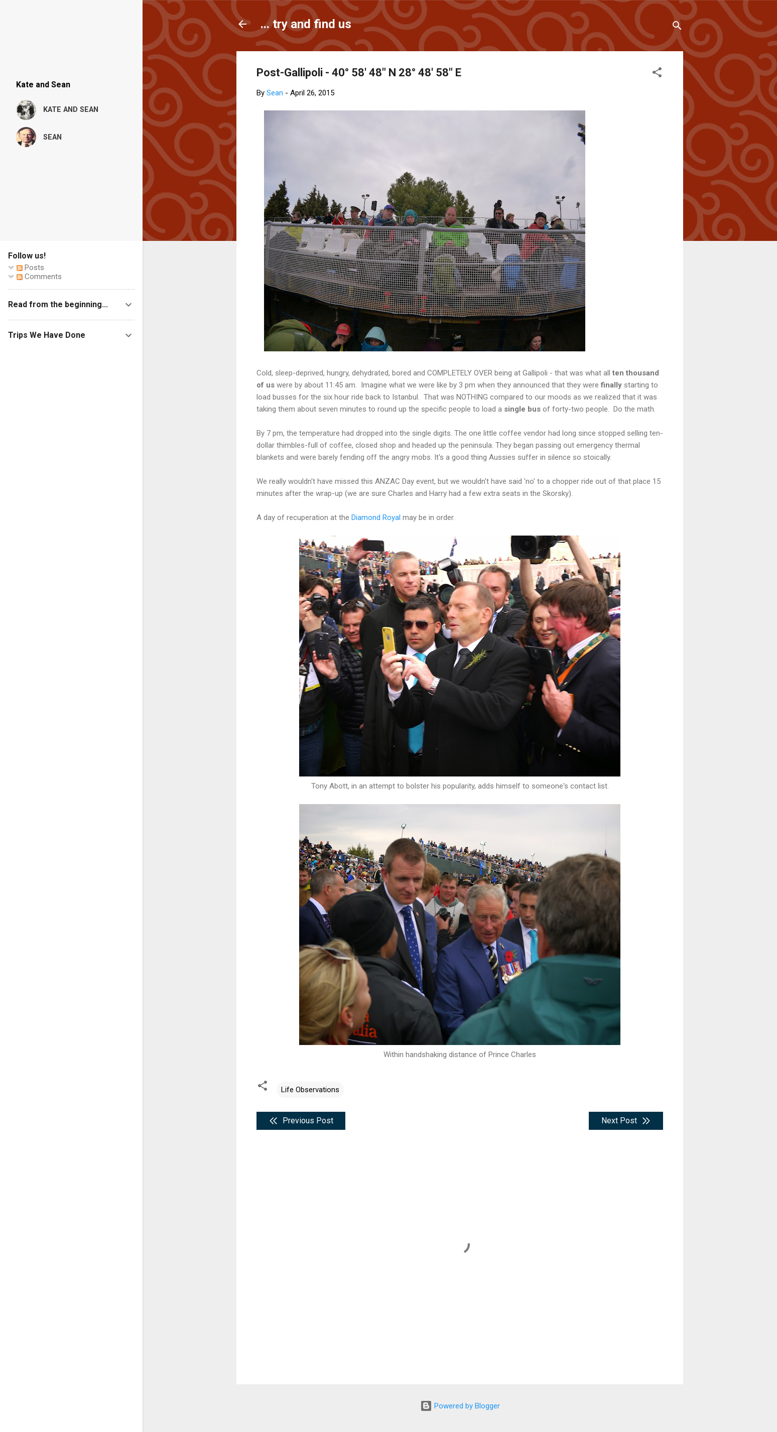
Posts (30, 267)
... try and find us (306, 24)
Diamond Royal (376, 517)
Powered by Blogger (460, 1405)
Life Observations (310, 1089)
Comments (39, 276)
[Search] (677, 27)
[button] (657, 74)
